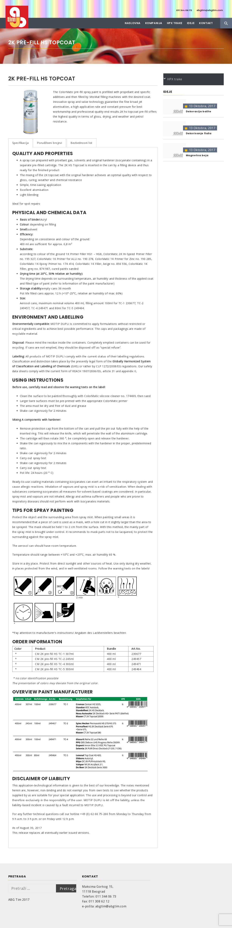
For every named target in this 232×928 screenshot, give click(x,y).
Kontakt (206, 23)
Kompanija (153, 23)
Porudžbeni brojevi (49, 143)
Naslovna (132, 23)
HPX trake (174, 23)
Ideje (191, 23)
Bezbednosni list (81, 143)
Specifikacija (20, 143)
